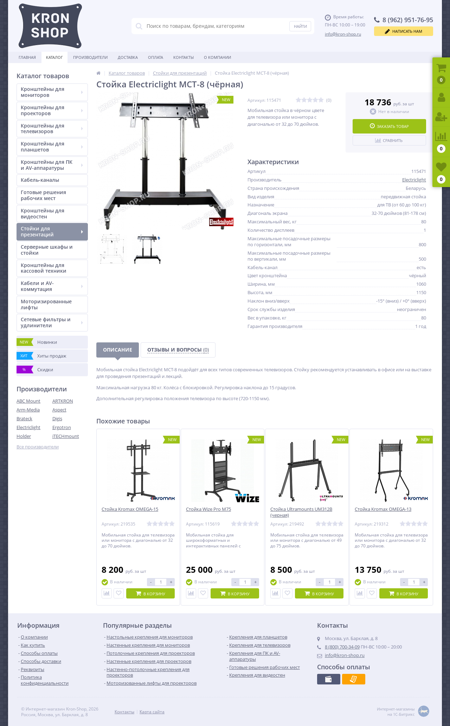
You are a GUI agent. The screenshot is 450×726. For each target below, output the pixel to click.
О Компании (217, 57)
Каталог (54, 57)
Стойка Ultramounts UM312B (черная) (301, 512)
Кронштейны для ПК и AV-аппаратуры (52, 165)
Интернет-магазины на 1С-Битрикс (403, 712)
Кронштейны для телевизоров (52, 128)
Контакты (183, 57)
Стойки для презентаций (52, 231)
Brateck (24, 418)
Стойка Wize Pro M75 (208, 509)
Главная (27, 57)
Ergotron (61, 427)
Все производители (38, 447)
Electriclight (28, 427)
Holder (24, 436)
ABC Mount (28, 401)
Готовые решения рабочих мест (43, 195)
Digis (57, 418)
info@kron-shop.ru (343, 34)
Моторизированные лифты (46, 304)
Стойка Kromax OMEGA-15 (130, 509)
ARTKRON (62, 401)
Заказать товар (389, 126)
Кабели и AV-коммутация (52, 286)
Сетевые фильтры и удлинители (52, 322)
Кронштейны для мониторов (52, 92)
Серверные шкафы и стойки (47, 249)
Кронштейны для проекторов (52, 110)
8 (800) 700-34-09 (342, 647)
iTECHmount (65, 436)
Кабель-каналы (40, 179)
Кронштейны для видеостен (42, 213)
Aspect (59, 410)
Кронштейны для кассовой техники (43, 268)
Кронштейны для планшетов (52, 146)
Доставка (128, 57)
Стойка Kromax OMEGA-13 (383, 509)
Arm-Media (28, 410)
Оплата (155, 57)
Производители (90, 57)
